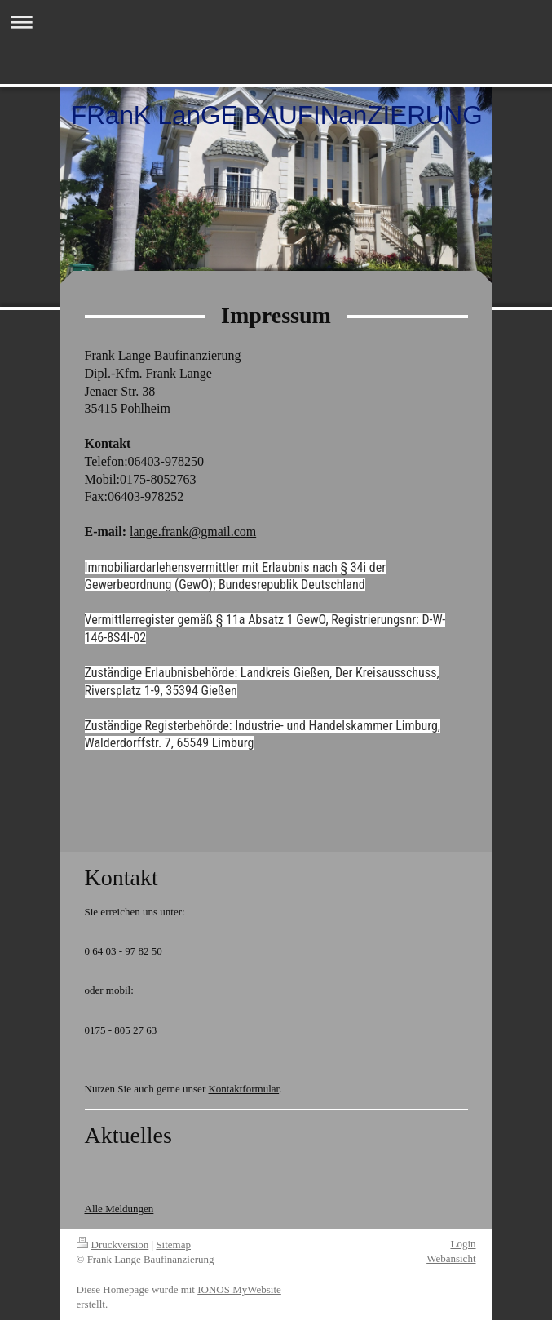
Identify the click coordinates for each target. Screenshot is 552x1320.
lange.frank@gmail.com (193, 531)
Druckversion (113, 1244)
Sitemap (173, 1244)
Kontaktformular (243, 1089)
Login (462, 1244)
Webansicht (450, 1258)
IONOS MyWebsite (239, 1289)
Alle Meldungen (119, 1209)
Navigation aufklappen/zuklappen (276, 21)
